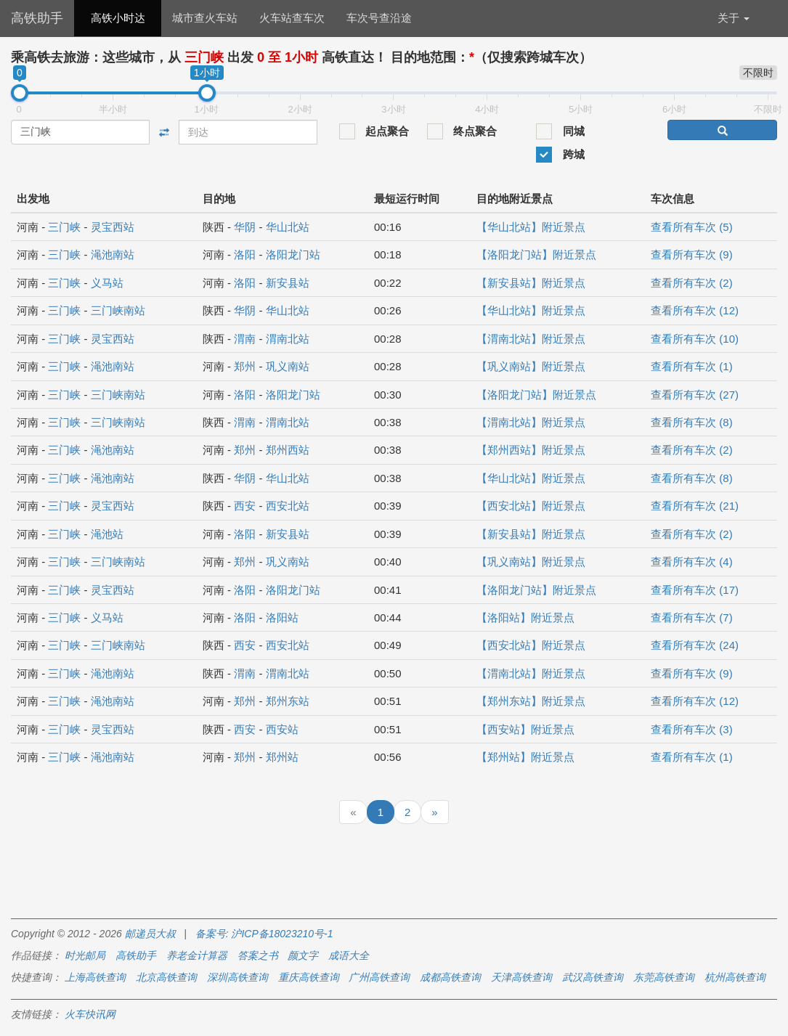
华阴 (245, 227)
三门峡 (64, 227)
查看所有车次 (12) (695, 310)
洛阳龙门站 (293, 254)
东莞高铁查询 (663, 977)
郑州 (245, 366)
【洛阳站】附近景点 (525, 617)
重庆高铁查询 (308, 977)
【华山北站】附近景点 (530, 227)
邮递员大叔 (150, 933)
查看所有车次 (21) (695, 505)
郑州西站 (287, 450)
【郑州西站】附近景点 (530, 450)
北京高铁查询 (166, 977)
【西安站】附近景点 (525, 729)
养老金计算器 (196, 955)
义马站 (107, 283)
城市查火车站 (204, 18)
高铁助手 (37, 18)
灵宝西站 (112, 227)
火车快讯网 (90, 1014)
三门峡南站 (118, 310)
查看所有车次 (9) (692, 254)
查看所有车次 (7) (692, 617)
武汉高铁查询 (592, 977)
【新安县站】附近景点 (530, 283)
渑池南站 (112, 254)
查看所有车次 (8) (692, 422)
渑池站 (107, 534)
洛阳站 (282, 617)
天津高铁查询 (521, 977)
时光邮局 (85, 955)
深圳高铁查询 (237, 977)
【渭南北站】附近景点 (530, 339)
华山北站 (287, 227)
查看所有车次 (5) (692, 227)
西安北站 (287, 505)
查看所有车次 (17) (695, 590)
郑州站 (282, 757)
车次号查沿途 (379, 18)
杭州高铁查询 (734, 977)
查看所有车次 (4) (692, 561)
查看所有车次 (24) (695, 645)
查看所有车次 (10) (695, 339)
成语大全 (348, 955)
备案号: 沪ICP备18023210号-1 (264, 933)
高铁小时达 (118, 18)
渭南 (245, 339)
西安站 (282, 729)
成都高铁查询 (450, 977)
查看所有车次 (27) (695, 394)
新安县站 (287, 283)
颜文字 (303, 955)
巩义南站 (287, 366)
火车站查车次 (292, 18)
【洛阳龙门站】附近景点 (536, 254)
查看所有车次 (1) (692, 366)
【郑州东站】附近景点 (530, 701)
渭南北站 (287, 339)
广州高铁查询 (379, 977)
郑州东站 (287, 701)
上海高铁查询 (95, 977)
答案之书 (257, 955)
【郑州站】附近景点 (525, 757)
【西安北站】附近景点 (530, 505)
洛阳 (245, 254)
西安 (245, 505)
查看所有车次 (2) (692, 283)
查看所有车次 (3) (692, 729)
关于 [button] (734, 18)
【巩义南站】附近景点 (530, 366)
